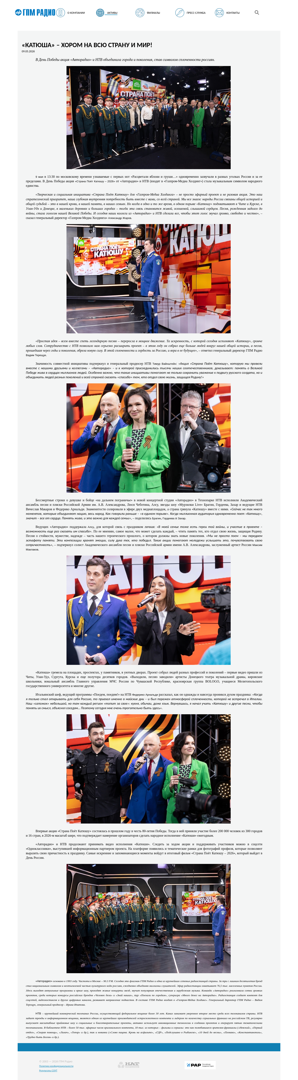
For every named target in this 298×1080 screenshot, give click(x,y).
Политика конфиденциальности (56, 1065)
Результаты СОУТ (48, 1070)
